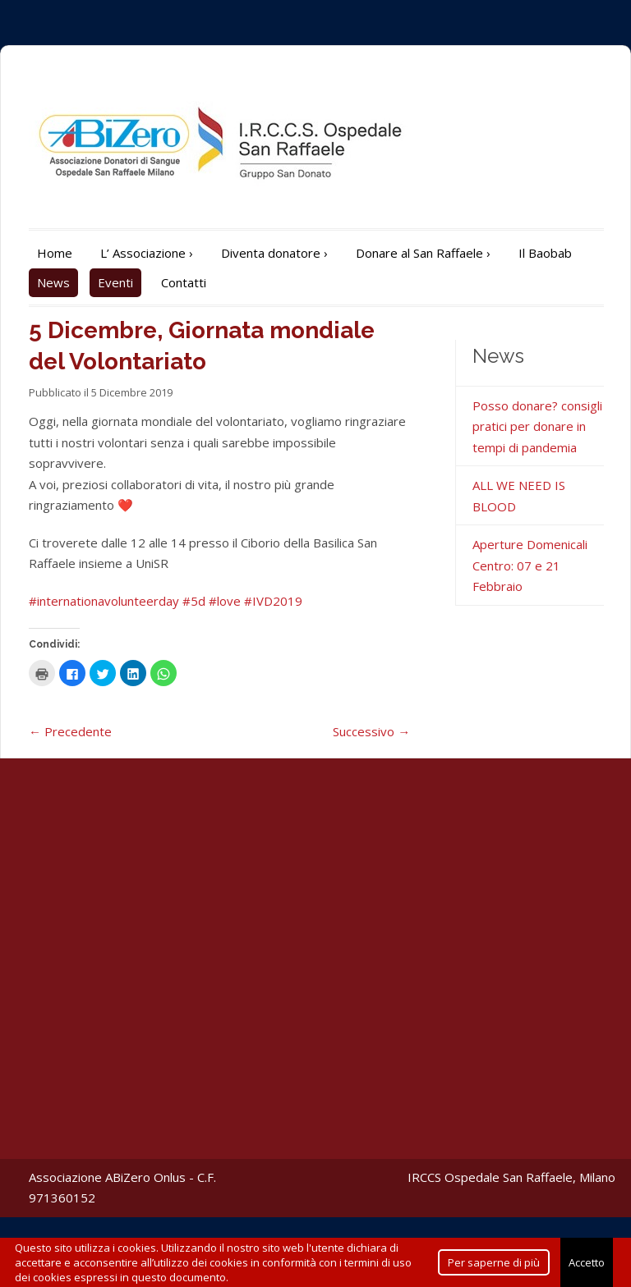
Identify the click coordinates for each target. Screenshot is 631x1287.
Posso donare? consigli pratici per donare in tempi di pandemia (537, 426)
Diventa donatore (274, 253)
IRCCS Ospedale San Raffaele (490, 1177)
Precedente (70, 731)
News (53, 282)
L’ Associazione (146, 253)
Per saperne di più (494, 1262)
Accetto (587, 1262)
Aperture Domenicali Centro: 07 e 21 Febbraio (529, 565)
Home (54, 253)
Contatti (183, 282)
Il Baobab (545, 253)
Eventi (115, 282)
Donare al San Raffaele (423, 253)
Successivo (371, 731)
